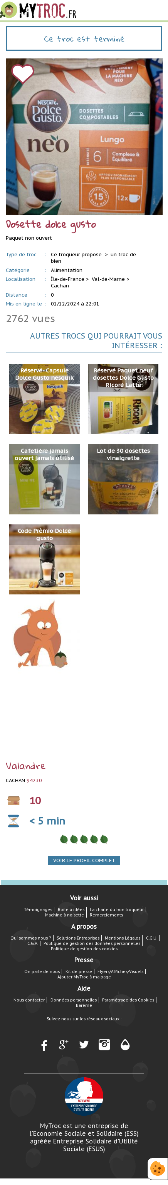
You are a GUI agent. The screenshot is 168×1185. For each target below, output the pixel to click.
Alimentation (66, 270)
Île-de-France (67, 279)
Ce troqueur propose (77, 254)
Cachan (60, 285)
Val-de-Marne (108, 279)
